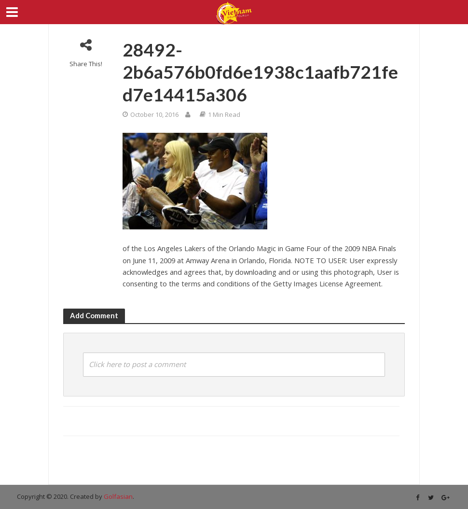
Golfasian (118, 496)
